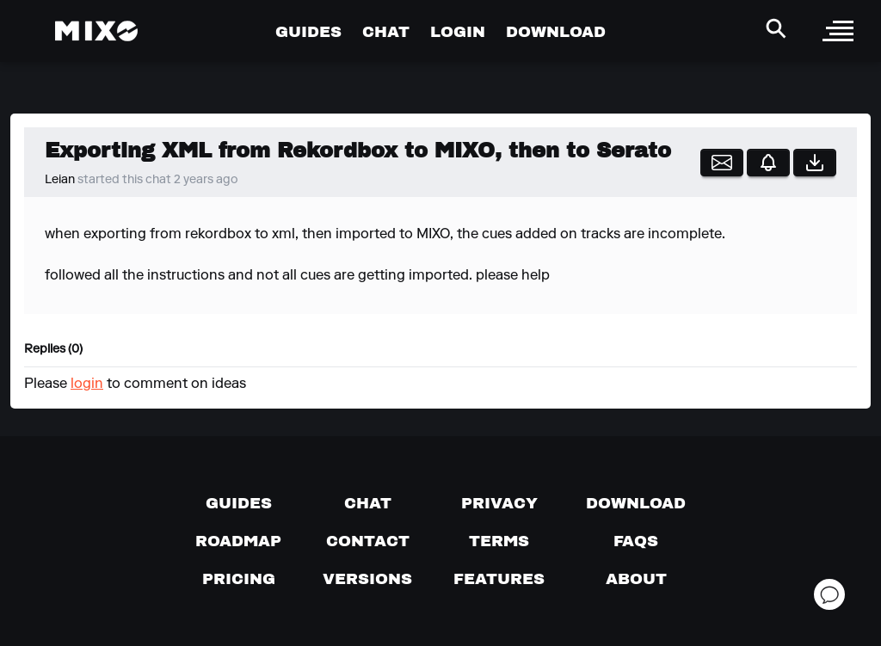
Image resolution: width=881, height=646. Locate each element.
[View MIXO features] (499, 579)
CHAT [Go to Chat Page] (386, 31)
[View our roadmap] (238, 541)
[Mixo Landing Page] (96, 31)
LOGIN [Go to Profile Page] (457, 31)
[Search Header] (776, 28)
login (87, 384)
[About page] (636, 579)
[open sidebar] (838, 31)
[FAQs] (636, 541)
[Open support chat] (829, 594)
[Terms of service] (499, 541)
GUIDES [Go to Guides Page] (308, 31)
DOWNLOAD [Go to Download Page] (556, 31)
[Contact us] (367, 541)
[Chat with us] (367, 503)
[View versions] (367, 579)
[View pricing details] (238, 579)
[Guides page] (239, 503)
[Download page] (635, 503)
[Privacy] (499, 503)
